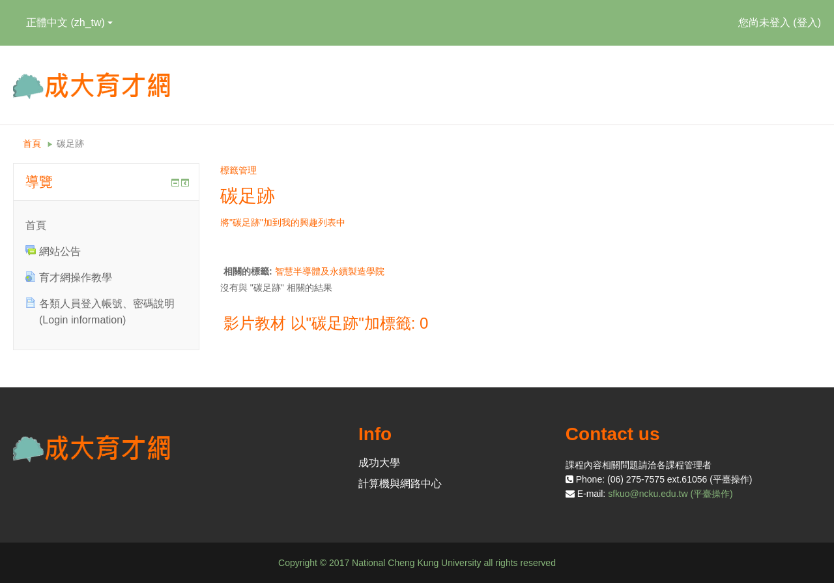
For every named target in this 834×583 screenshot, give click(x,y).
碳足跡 (70, 143)
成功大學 (379, 462)
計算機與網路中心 (400, 483)
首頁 (32, 143)
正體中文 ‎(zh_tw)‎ (69, 22)
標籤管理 (238, 170)
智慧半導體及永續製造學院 (329, 271)
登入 (807, 22)
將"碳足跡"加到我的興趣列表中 (282, 222)
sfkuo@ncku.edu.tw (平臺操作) (670, 493)
